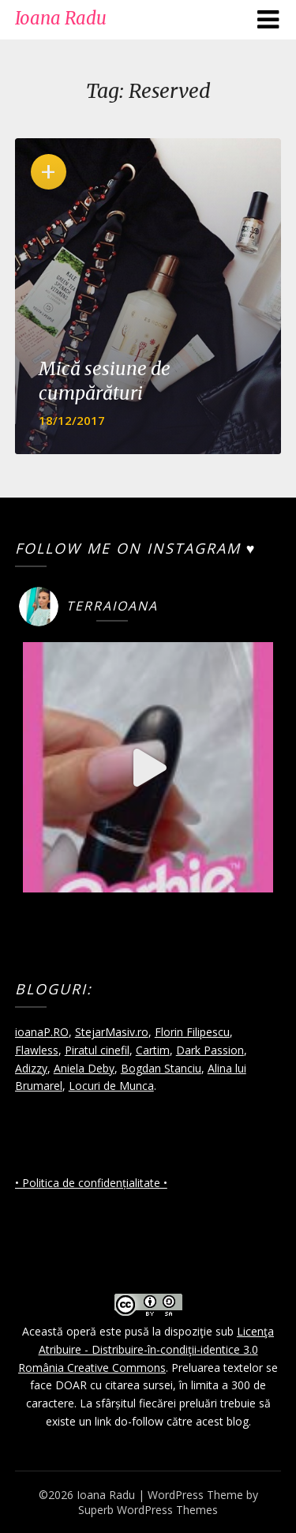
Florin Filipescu (192, 1031)
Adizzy (31, 1068)
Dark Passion (210, 1050)
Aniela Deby (84, 1068)
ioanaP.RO (42, 1031)
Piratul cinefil (97, 1050)
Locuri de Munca (111, 1085)
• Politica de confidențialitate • (91, 1182)
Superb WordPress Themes (148, 1509)
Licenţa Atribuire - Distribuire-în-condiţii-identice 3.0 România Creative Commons (146, 1349)
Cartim (153, 1050)
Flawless (36, 1050)
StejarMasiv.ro (111, 1031)
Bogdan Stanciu (161, 1068)
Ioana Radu (61, 18)
